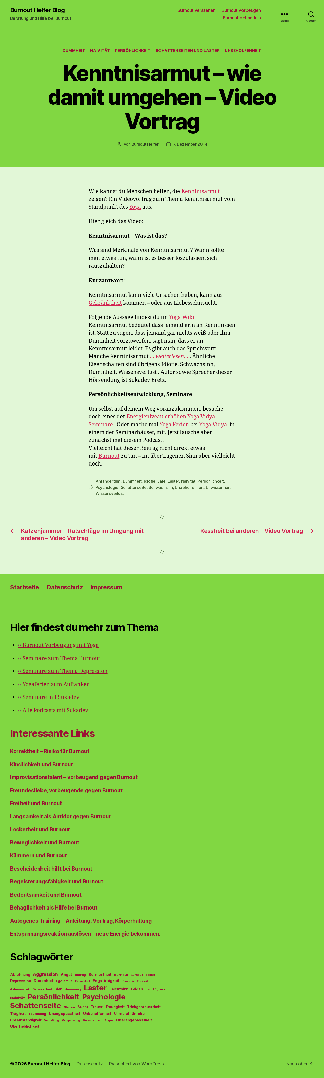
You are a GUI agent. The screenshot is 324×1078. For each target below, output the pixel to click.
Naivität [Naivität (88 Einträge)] (17, 998)
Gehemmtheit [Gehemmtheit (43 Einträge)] (20, 989)
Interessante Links (52, 733)
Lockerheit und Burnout (40, 829)
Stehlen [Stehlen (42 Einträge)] (69, 1007)
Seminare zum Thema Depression (63, 671)
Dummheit (74, 50)
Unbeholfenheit (243, 50)
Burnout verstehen (197, 10)
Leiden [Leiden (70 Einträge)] (137, 989)
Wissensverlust (110, 493)
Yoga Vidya (213, 424)
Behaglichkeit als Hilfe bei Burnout (53, 907)
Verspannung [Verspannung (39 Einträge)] (71, 1020)
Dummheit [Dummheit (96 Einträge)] (43, 980)
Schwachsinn (161, 487)
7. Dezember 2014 (190, 144)
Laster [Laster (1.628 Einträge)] (95, 987)
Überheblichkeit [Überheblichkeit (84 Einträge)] (24, 1026)
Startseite (24, 587)
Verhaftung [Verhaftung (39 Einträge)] (51, 1020)
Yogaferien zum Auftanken (54, 684)
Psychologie (107, 487)
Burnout (108, 456)
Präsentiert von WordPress (136, 1063)
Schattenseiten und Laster (188, 50)
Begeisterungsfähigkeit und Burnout (56, 881)
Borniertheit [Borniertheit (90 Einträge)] (100, 974)
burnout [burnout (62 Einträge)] (121, 975)
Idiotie (149, 481)
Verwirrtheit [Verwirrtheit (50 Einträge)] (92, 1020)
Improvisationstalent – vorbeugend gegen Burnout (73, 777)
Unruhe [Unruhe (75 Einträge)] (138, 1013)
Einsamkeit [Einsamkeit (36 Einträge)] (82, 981)
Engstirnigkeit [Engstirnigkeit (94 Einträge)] (106, 980)
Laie (161, 481)
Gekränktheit (105, 303)
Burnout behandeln (242, 17)
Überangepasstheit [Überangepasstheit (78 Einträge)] (134, 1020)
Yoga (135, 207)
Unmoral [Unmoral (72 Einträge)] (121, 1013)
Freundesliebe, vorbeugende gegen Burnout (66, 790)
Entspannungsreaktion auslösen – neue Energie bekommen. (85, 934)
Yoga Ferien (174, 424)
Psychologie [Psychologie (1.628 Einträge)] (104, 996)
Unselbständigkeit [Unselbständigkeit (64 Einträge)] (25, 1020)
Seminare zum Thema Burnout (59, 658)
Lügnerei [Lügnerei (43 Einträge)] (159, 989)
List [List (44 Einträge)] (148, 989)
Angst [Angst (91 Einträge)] (66, 974)
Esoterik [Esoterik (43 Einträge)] (128, 981)
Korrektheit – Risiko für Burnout (49, 751)
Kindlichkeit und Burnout (41, 764)
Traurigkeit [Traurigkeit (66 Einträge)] (115, 1007)
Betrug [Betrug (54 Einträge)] (80, 975)
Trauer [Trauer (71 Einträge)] (96, 1007)
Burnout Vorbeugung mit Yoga (58, 645)
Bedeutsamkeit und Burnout (45, 895)
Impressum (106, 587)
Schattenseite (134, 487)
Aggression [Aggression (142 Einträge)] (45, 974)
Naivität (100, 50)
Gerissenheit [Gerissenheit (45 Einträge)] (42, 989)
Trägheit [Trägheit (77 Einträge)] (18, 1013)
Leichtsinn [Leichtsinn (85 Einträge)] (118, 989)
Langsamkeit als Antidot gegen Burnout (60, 816)
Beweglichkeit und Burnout (44, 842)
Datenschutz (65, 587)
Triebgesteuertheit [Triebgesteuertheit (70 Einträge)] (143, 1007)
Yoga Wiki (181, 317)
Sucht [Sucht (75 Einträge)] (82, 1007)
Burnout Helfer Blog (37, 10)
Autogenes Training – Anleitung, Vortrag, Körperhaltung (81, 921)
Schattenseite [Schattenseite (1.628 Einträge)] (35, 1005)
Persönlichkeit (133, 50)
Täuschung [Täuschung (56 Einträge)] (37, 1014)
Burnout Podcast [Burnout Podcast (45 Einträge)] (143, 975)
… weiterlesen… (169, 356)
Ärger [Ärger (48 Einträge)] (108, 1020)
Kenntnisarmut (200, 191)
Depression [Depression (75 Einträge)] (20, 981)
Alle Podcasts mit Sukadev (53, 710)
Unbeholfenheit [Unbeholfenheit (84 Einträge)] (97, 1013)
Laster (173, 481)
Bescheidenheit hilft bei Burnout (51, 868)
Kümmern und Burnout (38, 855)
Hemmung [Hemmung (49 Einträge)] (73, 989)
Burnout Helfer (145, 144)
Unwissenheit (218, 487)
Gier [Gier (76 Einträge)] (58, 989)
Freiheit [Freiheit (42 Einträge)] (142, 981)
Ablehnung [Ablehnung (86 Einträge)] (20, 974)
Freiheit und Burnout (36, 803)
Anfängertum (108, 481)
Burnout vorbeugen (241, 10)
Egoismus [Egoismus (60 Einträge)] (64, 981)
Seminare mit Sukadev (48, 697)
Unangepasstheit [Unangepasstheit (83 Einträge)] (64, 1013)
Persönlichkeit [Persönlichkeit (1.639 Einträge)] (53, 996)
